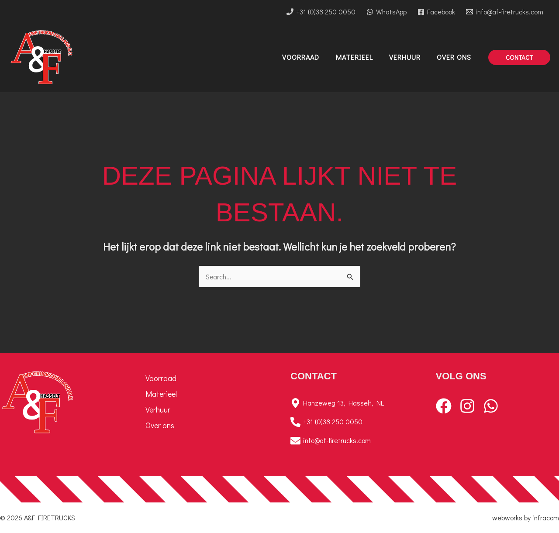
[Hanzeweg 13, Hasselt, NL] (352, 403)
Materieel (161, 394)
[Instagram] (467, 406)
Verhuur (157, 409)
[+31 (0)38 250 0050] (321, 11)
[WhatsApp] (387, 11)
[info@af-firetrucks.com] (504, 11)
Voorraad (160, 378)
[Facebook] (436, 11)
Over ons (159, 425)
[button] (519, 57)
